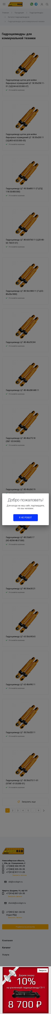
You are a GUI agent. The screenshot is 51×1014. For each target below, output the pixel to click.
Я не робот (25, 517)
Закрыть (43, 970)
